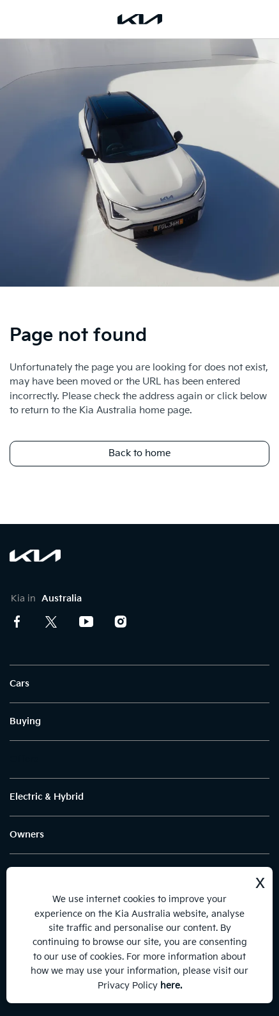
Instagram (120, 622)
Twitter (51, 622)
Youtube (86, 622)
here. (171, 985)
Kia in (46, 598)
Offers (24, 759)
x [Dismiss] (260, 881)
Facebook (17, 622)
